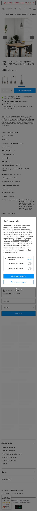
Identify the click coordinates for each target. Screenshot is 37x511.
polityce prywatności (16, 236)
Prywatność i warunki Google (21, 240)
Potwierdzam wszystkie (18, 276)
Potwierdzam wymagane (18, 282)
